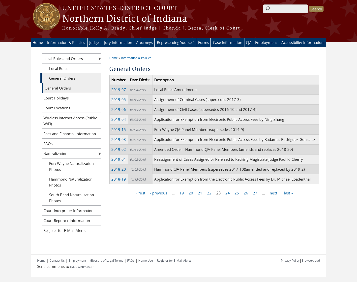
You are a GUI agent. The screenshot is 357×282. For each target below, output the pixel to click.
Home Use (145, 260)
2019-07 (118, 89)
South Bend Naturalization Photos (71, 197)
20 (191, 192)
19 (181, 192)
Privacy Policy (290, 260)
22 (209, 192)
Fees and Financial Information (69, 133)
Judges (94, 42)
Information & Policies (66, 42)
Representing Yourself (175, 42)
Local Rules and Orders (63, 58)
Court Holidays (56, 97)
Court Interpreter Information (68, 210)
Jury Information (118, 42)
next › (274, 192)
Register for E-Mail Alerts (64, 230)
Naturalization (55, 153)
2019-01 (118, 159)
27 (255, 192)
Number (118, 79)
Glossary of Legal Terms (106, 260)
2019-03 (118, 139)
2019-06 (118, 109)
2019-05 (118, 99)
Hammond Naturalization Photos (70, 182)
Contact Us (57, 260)
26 (246, 192)
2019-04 (118, 119)
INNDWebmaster (82, 267)
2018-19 (118, 179)
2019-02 (118, 149)
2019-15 (118, 129)
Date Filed (140, 79)
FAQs (48, 143)
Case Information (227, 42)
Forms (203, 42)
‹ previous (158, 192)
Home (37, 42)
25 (237, 192)
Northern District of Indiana (124, 19)
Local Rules (58, 68)
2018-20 (118, 169)
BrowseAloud (310, 260)
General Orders (62, 78)
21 (200, 192)
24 (227, 192)
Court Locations (56, 107)
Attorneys (144, 42)
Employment (266, 42)
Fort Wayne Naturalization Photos (71, 166)
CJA (249, 42)
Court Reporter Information (66, 220)
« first (140, 192)
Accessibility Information (302, 42)
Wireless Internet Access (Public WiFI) (70, 120)
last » (288, 192)
